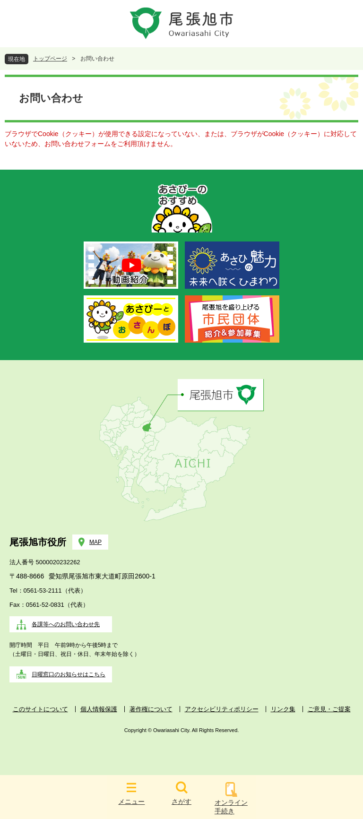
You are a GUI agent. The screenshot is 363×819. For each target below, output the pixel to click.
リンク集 (283, 709)
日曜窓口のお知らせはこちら (68, 674)
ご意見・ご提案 (329, 709)
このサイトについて (40, 709)
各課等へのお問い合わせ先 (66, 624)
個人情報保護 (98, 709)
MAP (95, 542)
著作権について (151, 709)
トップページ (50, 58)
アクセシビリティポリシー (222, 709)
